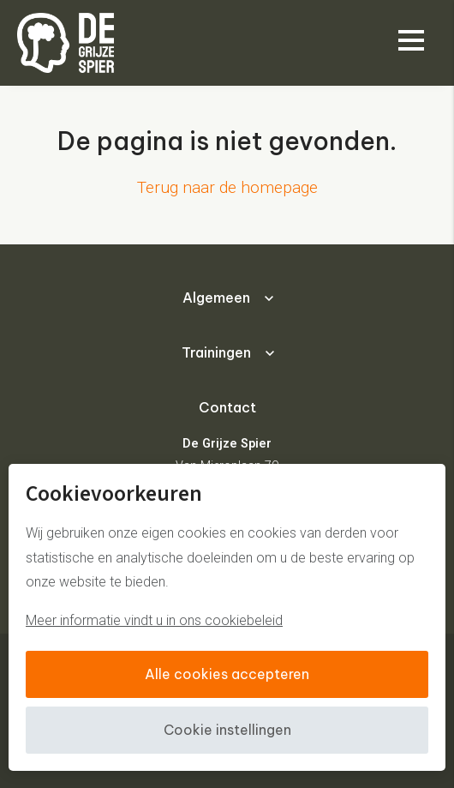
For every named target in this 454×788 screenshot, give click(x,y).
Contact (227, 407)
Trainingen (216, 352)
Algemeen (216, 297)
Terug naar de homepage (227, 187)
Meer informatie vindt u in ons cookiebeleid (154, 620)
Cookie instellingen (227, 729)
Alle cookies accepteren (227, 674)
